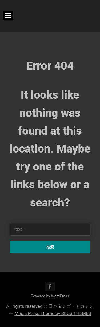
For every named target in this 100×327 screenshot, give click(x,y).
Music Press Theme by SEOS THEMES (52, 313)
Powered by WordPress (50, 296)
